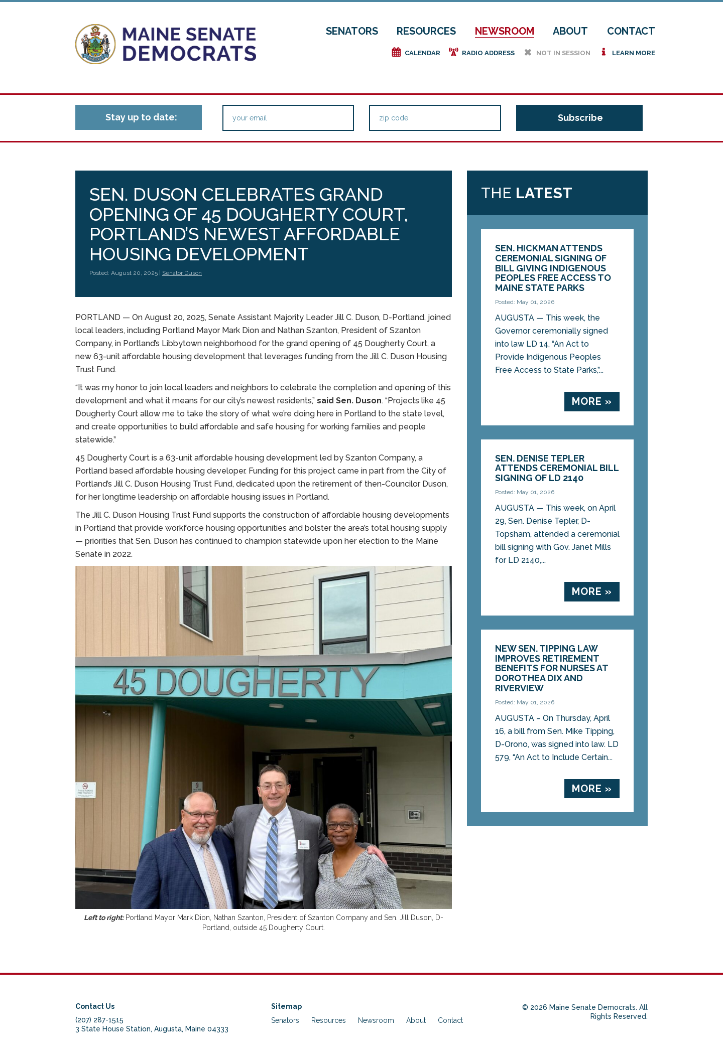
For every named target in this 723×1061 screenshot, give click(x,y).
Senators (352, 31)
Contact (631, 31)
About (570, 31)
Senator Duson (182, 272)
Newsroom (504, 31)
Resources (426, 31)
